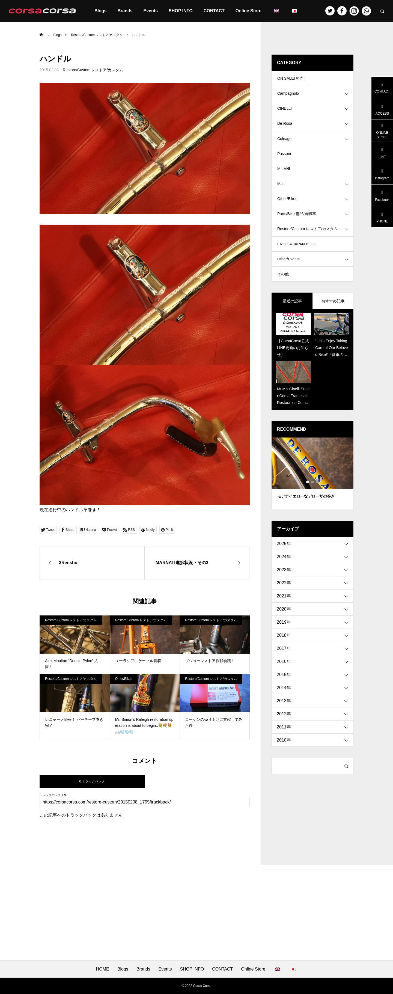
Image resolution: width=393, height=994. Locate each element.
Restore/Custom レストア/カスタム (93, 70)
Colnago (284, 144)
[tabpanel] (312, 492)
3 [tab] (317, 500)
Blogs (100, 10)
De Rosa (284, 128)
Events (151, 10)
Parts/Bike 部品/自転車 (296, 226)
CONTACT (214, 10)
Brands (124, 10)
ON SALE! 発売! (291, 79)
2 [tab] (312, 500)
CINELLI (284, 112)
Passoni (284, 161)
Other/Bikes (123, 679)
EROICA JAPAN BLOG (297, 259)
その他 (283, 292)
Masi (281, 194)
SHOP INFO (181, 10)
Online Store (248, 10)
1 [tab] (307, 500)
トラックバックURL (53, 795)
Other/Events (288, 275)
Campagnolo (288, 95)
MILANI (283, 177)
